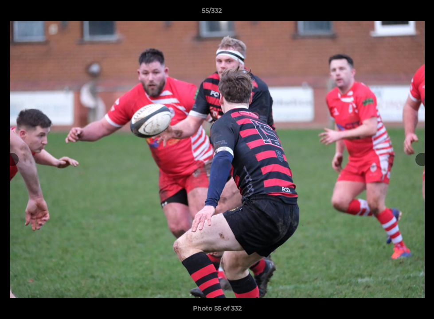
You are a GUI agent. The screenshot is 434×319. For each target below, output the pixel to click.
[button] (396, 13)
